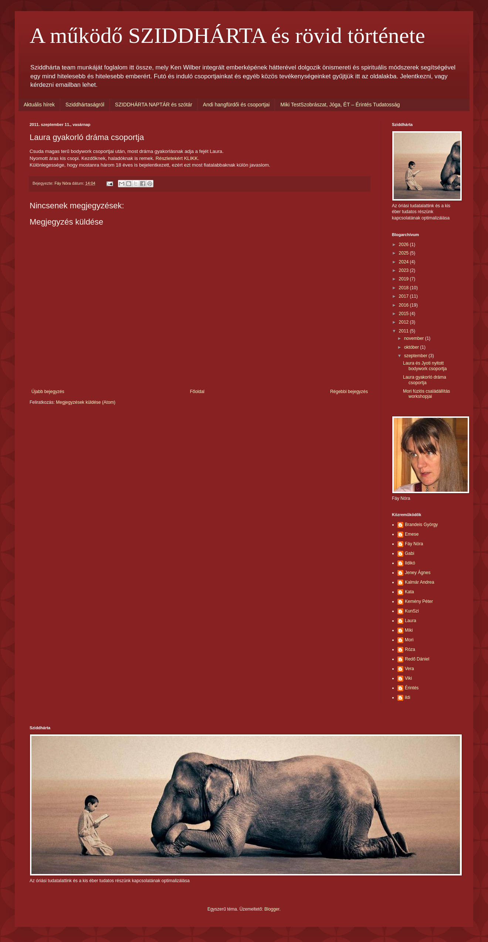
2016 (404, 305)
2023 (404, 270)
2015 (404, 313)
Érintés (411, 687)
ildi (407, 697)
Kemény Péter (419, 601)
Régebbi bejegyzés (349, 391)
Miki (409, 630)
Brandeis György (421, 524)
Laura (410, 620)
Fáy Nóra (414, 543)
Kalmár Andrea (419, 582)
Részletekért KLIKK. (177, 158)
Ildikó (410, 563)
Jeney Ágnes (417, 572)
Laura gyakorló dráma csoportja (424, 380)
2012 (404, 322)
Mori (409, 639)
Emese (411, 534)
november (414, 338)
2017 (404, 296)
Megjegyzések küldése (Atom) (85, 402)
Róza (410, 649)
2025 (404, 253)
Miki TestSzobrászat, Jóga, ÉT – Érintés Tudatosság (340, 104)
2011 (404, 331)
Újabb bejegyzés (47, 391)
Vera (409, 668)
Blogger (271, 909)
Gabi (409, 553)
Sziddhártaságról (84, 104)
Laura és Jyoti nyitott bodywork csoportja (425, 366)
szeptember (416, 355)
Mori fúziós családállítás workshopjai (426, 394)
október (412, 347)
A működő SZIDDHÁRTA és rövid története (227, 35)
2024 (404, 261)
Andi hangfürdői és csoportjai (236, 104)
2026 (404, 244)
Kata (409, 591)
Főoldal (197, 391)
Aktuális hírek (39, 104)
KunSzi (412, 611)
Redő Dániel (417, 659)
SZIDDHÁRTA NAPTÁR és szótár (153, 104)
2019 (404, 278)
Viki (408, 678)
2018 (404, 287)
